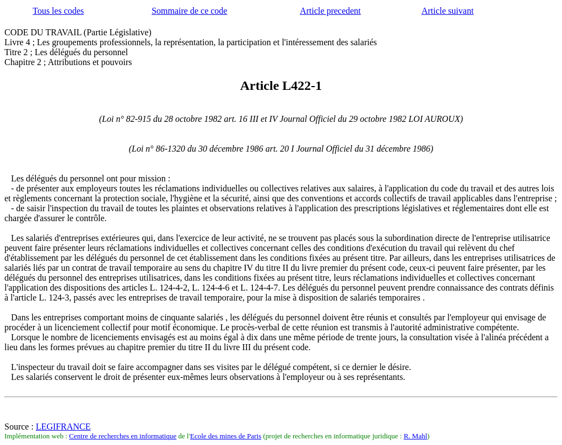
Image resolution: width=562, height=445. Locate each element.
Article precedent (330, 10)
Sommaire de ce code (189, 10)
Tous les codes (58, 10)
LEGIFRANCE (63, 426)
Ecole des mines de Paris (225, 436)
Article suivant (448, 10)
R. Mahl (416, 436)
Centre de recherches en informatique (122, 436)
